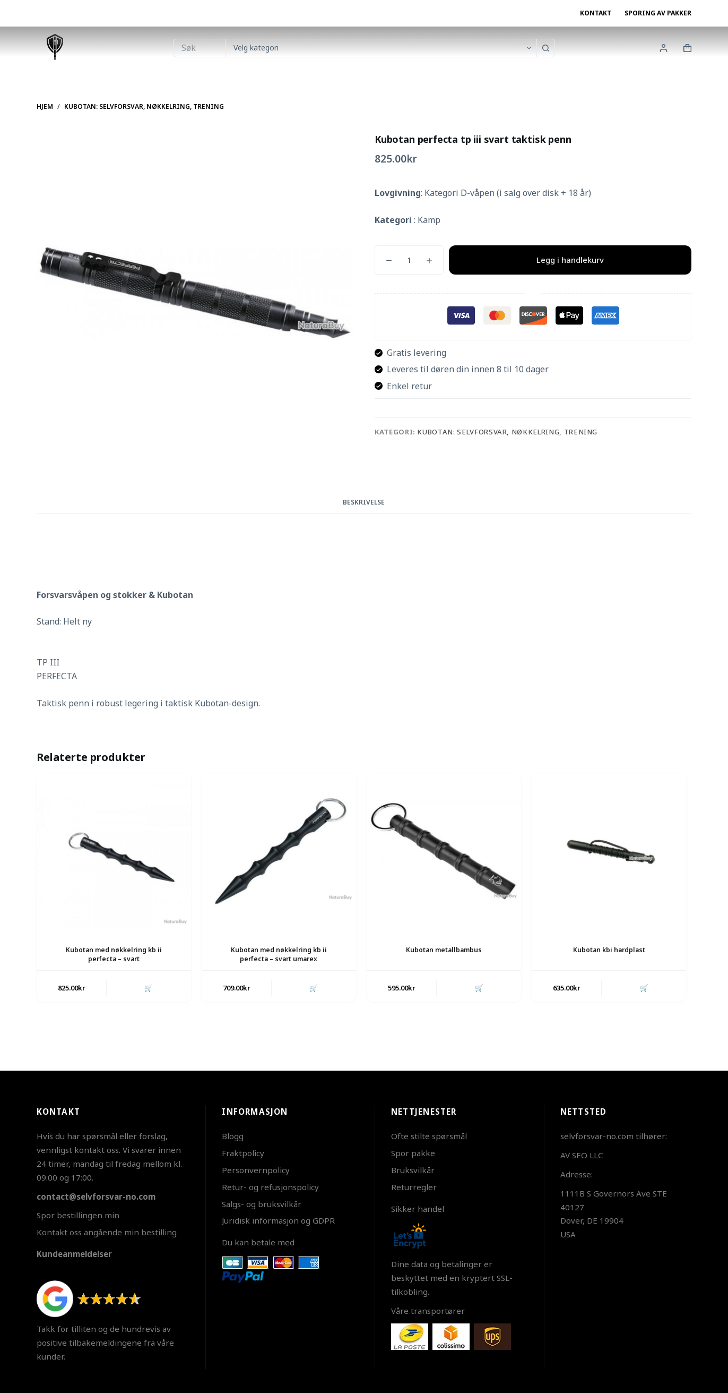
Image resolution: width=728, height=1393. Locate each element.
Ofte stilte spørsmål (429, 1136)
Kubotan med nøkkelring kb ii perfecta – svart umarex (279, 954)
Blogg (233, 1136)
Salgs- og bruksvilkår (261, 1204)
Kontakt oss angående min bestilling (107, 1232)
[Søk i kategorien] (380, 48)
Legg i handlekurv (570, 259)
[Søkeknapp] (545, 48)
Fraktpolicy (243, 1153)
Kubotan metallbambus (444, 949)
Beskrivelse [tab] (364, 502)
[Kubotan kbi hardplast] (609, 851)
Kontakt (595, 13)
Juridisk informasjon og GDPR (278, 1220)
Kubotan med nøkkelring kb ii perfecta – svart (114, 954)
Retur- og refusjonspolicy (270, 1187)
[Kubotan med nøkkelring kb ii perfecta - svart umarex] (279, 851)
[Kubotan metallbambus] (444, 851)
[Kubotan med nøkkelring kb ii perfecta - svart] (114, 851)
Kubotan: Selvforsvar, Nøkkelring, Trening (507, 432)
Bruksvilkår (413, 1170)
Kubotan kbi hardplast (609, 949)
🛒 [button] (148, 988)
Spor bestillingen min (78, 1215)
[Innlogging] (664, 48)
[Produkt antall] (409, 260)
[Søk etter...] (199, 48)
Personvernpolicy (256, 1170)
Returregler (414, 1187)
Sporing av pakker (658, 13)
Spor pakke (413, 1153)
